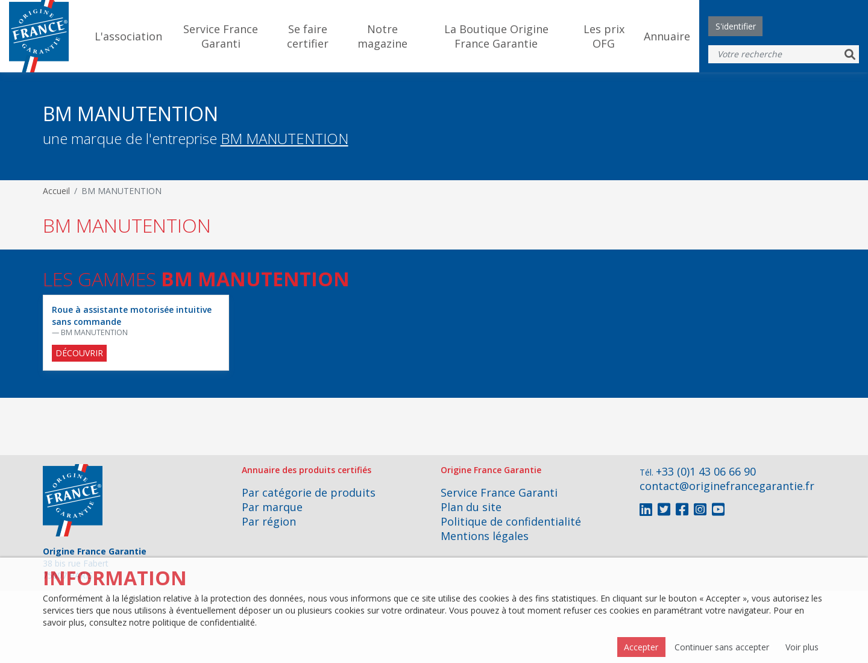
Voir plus (802, 647)
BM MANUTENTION (284, 138)
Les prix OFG (603, 36)
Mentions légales (485, 536)
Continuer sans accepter (722, 647)
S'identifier (735, 26)
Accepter (641, 647)
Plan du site (471, 507)
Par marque (272, 507)
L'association (128, 36)
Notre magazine (382, 36)
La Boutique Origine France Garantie (496, 36)
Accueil (56, 190)
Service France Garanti (220, 36)
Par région (269, 521)
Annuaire (667, 36)
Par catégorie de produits (309, 492)
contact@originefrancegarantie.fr (727, 486)
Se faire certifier (308, 36)
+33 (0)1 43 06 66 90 (706, 471)
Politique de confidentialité (511, 521)
